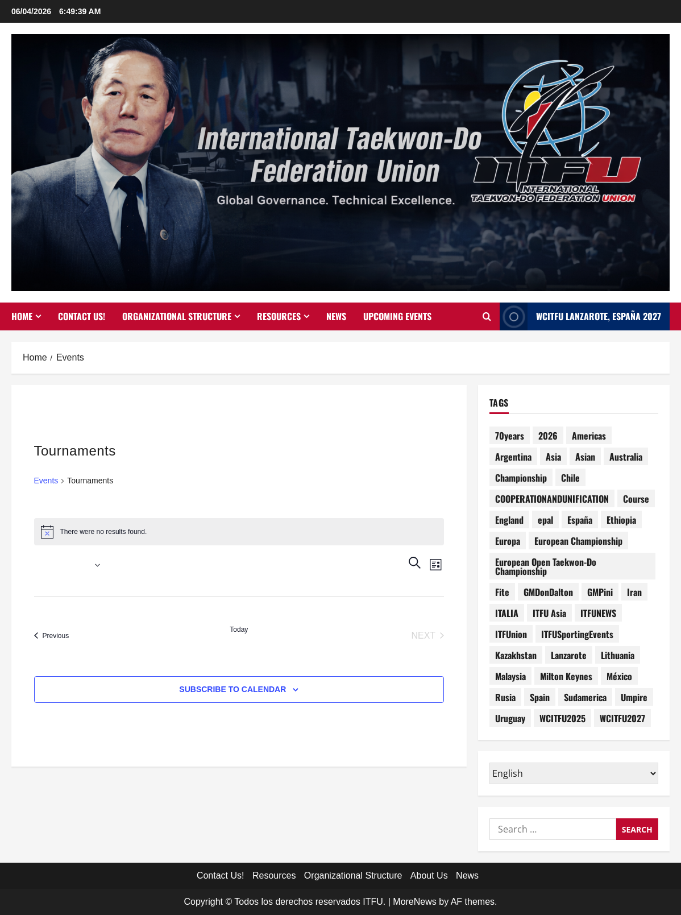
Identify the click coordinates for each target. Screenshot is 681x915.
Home (21, 316)
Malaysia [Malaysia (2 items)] (510, 676)
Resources (279, 316)
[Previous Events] (51, 636)
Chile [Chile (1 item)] (570, 478)
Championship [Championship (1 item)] (521, 478)
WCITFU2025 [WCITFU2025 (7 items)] (562, 718)
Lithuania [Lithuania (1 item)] (617, 655)
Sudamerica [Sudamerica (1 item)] (585, 697)
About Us (429, 875)
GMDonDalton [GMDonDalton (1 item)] (548, 592)
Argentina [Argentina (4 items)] (513, 456)
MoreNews (414, 901)
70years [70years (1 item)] (509, 435)
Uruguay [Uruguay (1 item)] (510, 718)
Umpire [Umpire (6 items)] (634, 697)
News (336, 316)
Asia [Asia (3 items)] (553, 456)
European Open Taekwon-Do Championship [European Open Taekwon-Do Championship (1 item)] (545, 566)
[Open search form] (487, 316)
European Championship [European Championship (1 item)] (578, 541)
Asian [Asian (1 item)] (585, 456)
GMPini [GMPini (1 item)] (600, 592)
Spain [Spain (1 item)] (540, 697)
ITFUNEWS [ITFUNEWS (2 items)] (598, 613)
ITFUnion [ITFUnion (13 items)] (511, 634)
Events (46, 480)
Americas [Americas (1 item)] (589, 435)
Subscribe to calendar (232, 689)
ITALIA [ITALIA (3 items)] (506, 613)
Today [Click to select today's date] (239, 630)
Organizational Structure (176, 316)
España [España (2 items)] (579, 520)
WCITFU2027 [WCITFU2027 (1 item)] (622, 718)
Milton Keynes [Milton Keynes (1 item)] (566, 676)
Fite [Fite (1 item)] (502, 592)
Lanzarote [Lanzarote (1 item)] (569, 655)
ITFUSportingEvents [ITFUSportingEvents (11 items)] (577, 634)
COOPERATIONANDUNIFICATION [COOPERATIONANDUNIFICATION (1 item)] (552, 499)
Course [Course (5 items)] (636, 499)
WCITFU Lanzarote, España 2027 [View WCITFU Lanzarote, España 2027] (580, 316)
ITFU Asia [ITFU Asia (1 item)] (549, 613)
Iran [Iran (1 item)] (634, 592)
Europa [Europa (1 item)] (507, 541)
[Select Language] (573, 773)
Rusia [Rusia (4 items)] (505, 697)
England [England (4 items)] (509, 520)
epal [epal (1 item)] (545, 520)
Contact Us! (81, 316)
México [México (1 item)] (619, 676)
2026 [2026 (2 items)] (548, 435)
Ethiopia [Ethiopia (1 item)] (621, 520)
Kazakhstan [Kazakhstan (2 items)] (516, 655)
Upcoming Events (397, 316)
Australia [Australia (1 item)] (625, 456)
